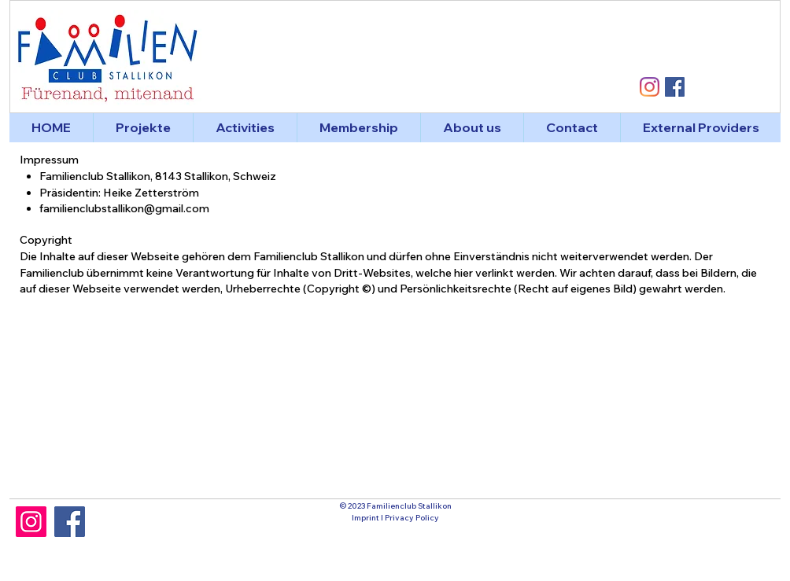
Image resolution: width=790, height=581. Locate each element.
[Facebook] (69, 521)
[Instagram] (31, 521)
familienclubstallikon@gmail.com (124, 208)
